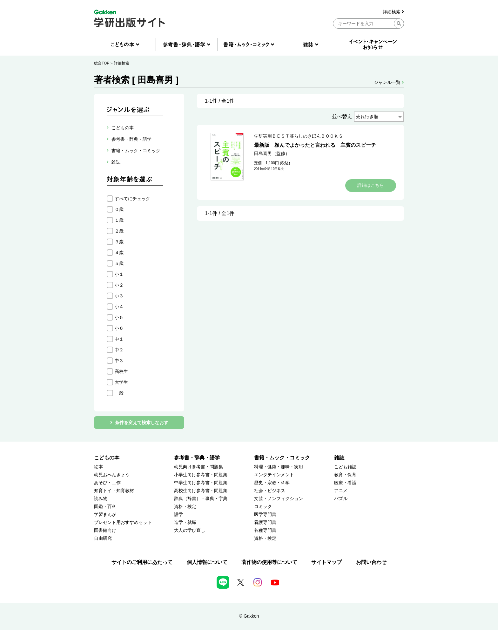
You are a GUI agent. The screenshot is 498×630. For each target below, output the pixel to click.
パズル (340, 498)
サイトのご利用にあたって (141, 562)
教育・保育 (345, 474)
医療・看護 (345, 482)
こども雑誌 (345, 466)
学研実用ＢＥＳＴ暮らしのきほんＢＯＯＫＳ (298, 136)
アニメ (340, 490)
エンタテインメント (274, 474)
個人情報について (207, 562)
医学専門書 (265, 514)
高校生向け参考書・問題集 (200, 490)
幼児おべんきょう (112, 474)
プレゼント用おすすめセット (123, 522)
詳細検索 (393, 12)
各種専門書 (265, 530)
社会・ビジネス (269, 490)
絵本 (98, 466)
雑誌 (339, 457)
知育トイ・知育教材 (114, 490)
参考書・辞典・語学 (197, 457)
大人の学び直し (189, 530)
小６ (119, 328)
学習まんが (105, 514)
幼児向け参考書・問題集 (198, 466)
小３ (119, 295)
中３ (119, 360)
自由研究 (103, 538)
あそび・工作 (107, 482)
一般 (119, 393)
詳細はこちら (370, 185)
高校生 (121, 371)
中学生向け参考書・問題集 (200, 482)
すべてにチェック (132, 198)
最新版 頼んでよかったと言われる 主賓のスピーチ (315, 145)
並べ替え (342, 116)
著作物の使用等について (269, 562)
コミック (263, 506)
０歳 (119, 209)
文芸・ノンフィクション (278, 498)
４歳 (119, 252)
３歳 (119, 241)
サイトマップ (326, 562)
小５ (119, 317)
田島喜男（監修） (272, 153)
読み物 (100, 498)
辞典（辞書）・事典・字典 (200, 498)
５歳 (119, 263)
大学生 (121, 382)
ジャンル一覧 (389, 82)
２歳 (119, 231)
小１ (119, 274)
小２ (119, 285)
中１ (119, 339)
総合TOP (101, 63)
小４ (119, 306)
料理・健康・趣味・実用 (278, 466)
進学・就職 (185, 522)
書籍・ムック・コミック (282, 457)
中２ (119, 349)
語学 (178, 514)
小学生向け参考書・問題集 (200, 474)
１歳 (119, 220)
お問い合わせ (371, 562)
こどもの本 (106, 457)
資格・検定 (185, 506)
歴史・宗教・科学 (272, 482)
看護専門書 (265, 522)
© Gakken (249, 616)
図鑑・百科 (105, 506)
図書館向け (105, 530)
